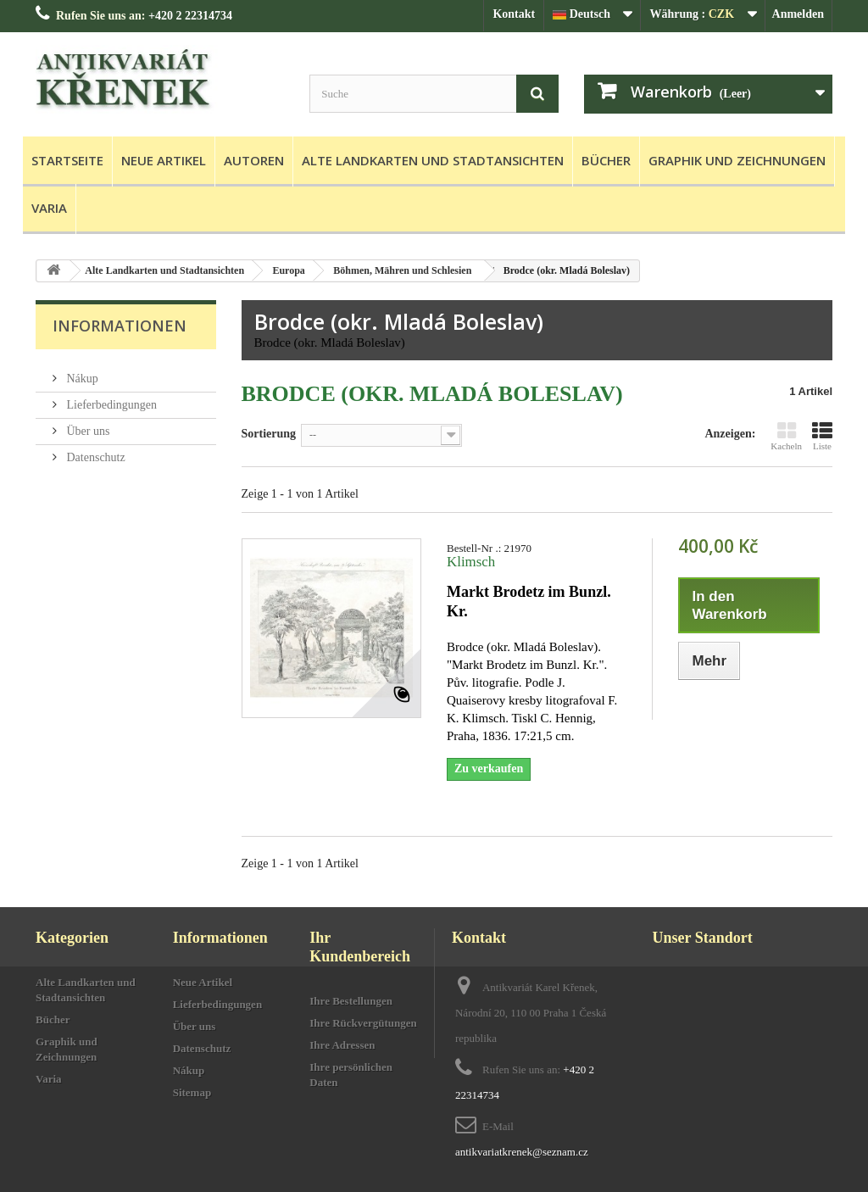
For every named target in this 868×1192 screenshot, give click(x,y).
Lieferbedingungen (110, 398)
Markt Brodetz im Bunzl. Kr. (529, 601)
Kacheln (786, 436)
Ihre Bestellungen (350, 1000)
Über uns (86, 424)
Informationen (119, 325)
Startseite (67, 160)
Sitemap (192, 1092)
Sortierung (269, 433)
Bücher (606, 160)
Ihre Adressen (342, 1045)
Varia (49, 207)
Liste (822, 436)
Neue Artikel (163, 160)
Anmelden (798, 14)
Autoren (254, 160)
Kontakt (513, 14)
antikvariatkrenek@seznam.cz (521, 1151)
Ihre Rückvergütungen (363, 1023)
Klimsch (471, 562)
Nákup (81, 371)
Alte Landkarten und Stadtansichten (433, 160)
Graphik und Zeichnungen (737, 160)
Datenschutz (94, 450)
